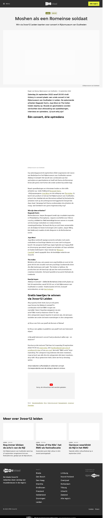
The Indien (68, 193)
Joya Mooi (46, 193)
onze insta (43, 348)
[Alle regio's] (93, 4)
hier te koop (48, 289)
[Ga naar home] (51, 4)
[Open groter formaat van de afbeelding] (51, 143)
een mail (48, 350)
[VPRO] (92, 476)
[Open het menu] (6, 4)
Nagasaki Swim (55, 191)
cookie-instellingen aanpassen (44, 386)
